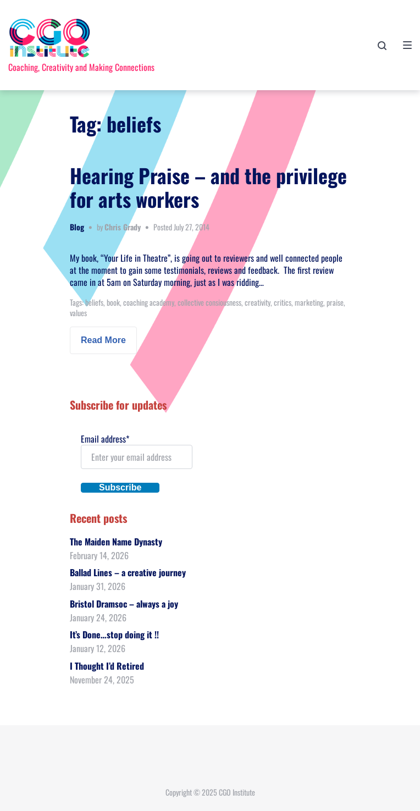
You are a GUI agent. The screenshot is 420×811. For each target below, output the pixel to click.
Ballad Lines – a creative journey (128, 572)
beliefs (94, 302)
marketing (309, 302)
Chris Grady (122, 227)
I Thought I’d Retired (107, 665)
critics (282, 302)
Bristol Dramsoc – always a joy (124, 603)
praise (335, 302)
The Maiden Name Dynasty (116, 541)
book (113, 302)
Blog (77, 227)
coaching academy (148, 302)
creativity (257, 302)
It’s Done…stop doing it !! (114, 634)
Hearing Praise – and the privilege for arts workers (208, 187)
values (78, 312)
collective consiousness (209, 302)
